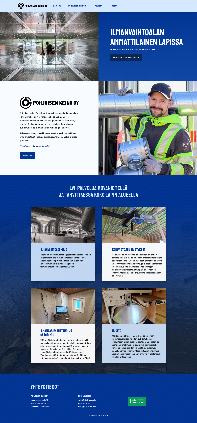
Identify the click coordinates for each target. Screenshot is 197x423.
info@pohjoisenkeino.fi (88, 406)
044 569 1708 (84, 403)
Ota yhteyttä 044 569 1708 (126, 58)
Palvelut (27, 155)
